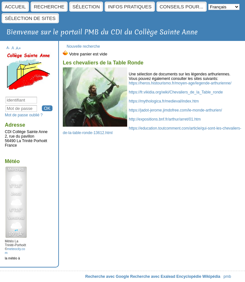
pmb (227, 276)
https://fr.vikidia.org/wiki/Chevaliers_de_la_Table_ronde (176, 92)
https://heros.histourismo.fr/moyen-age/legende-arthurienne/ (180, 83)
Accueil (15, 6)
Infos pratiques (130, 6)
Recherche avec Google (107, 276)
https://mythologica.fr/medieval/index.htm (164, 101)
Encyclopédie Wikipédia (198, 276)
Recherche (49, 6)
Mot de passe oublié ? (23, 115)
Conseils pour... (181, 6)
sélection (86, 6)
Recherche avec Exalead (152, 276)
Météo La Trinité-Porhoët (15, 243)
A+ (18, 48)
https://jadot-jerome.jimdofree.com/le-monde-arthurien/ (175, 110)
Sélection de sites (30, 18)
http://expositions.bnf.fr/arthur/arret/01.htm (165, 119)
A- (8, 48)
